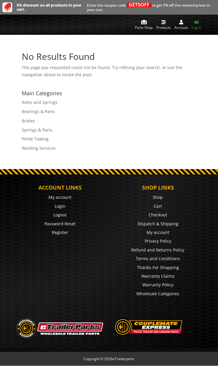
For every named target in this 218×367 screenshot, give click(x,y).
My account (60, 197)
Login (60, 206)
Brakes (28, 121)
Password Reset (60, 224)
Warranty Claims (158, 276)
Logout (60, 215)
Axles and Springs (39, 102)
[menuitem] (144, 24)
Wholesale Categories (157, 293)
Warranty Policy (157, 285)
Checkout (158, 215)
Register (60, 232)
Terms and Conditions (158, 258)
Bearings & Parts (38, 111)
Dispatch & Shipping (158, 224)
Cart (158, 206)
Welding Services (39, 148)
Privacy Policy (158, 241)
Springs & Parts (37, 130)
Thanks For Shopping (158, 267)
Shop (158, 197)
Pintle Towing (35, 139)
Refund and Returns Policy (157, 250)
